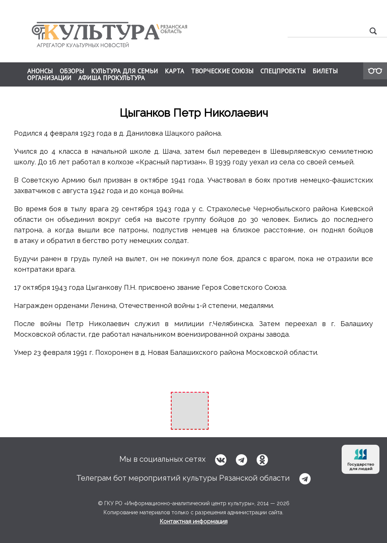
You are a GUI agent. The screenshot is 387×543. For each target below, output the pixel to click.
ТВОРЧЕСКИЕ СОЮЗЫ (222, 71)
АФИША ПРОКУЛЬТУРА (111, 77)
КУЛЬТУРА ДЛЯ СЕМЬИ (124, 71)
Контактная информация (194, 521)
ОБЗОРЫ (72, 71)
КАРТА (174, 71)
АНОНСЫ (40, 71)
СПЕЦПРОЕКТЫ (283, 71)
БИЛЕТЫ (325, 71)
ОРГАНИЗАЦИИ (49, 77)
